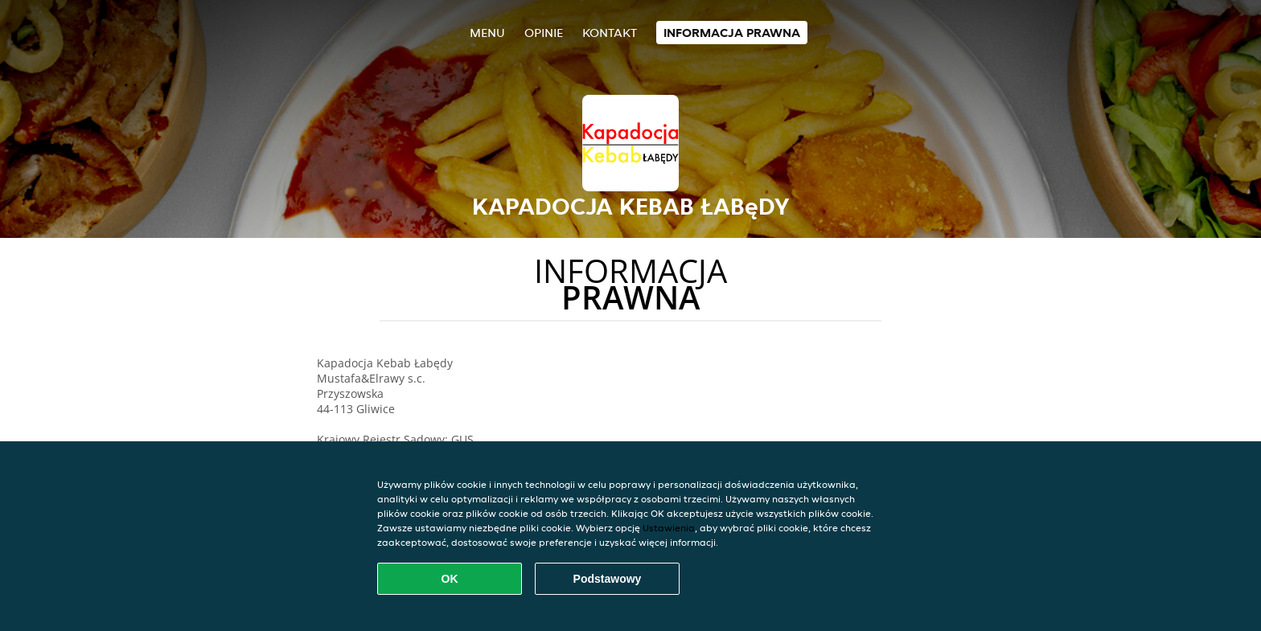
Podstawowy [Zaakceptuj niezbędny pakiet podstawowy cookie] (607, 578)
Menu (487, 32)
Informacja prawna (731, 32)
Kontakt (609, 32)
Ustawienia (669, 528)
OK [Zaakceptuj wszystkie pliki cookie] (450, 578)
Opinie (543, 32)
